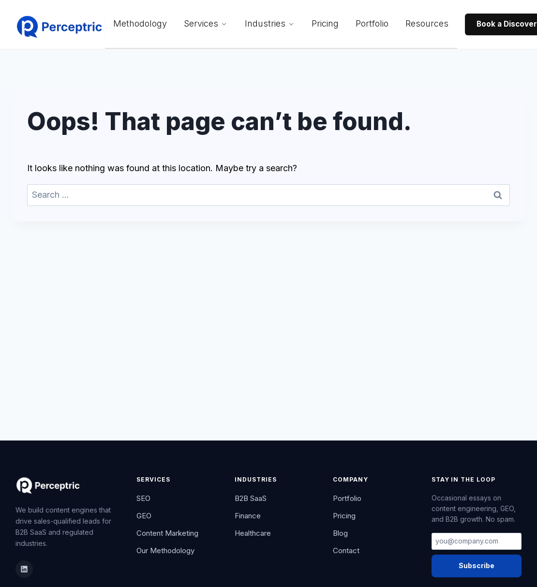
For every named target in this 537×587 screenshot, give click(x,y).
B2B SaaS (251, 498)
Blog (340, 533)
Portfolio (372, 23)
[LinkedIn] (24, 569)
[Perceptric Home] (60, 24)
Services (205, 23)
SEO (143, 498)
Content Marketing (167, 533)
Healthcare (253, 533)
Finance (248, 515)
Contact (346, 550)
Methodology (140, 23)
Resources (426, 23)
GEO (143, 515)
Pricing (325, 23)
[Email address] (477, 541)
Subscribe (476, 565)
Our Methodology (165, 550)
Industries (270, 23)
